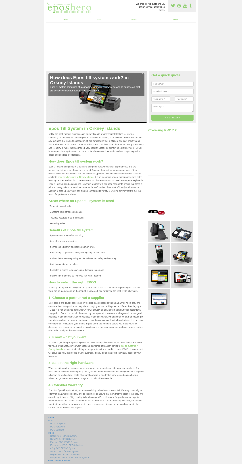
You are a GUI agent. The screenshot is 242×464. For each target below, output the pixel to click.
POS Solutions (57, 430)
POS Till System (58, 423)
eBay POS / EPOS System (63, 448)
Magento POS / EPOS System (64, 454)
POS (99, 19)
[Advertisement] (121, 48)
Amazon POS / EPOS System (64, 451)
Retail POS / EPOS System (63, 436)
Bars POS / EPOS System (62, 439)
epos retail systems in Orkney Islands (76, 177)
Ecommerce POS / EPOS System (66, 445)
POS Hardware (57, 426)
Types (133, 19)
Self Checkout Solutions (59, 460)
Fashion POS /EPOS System (64, 442)
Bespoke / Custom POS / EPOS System (69, 457)
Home (65, 19)
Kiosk (175, 19)
